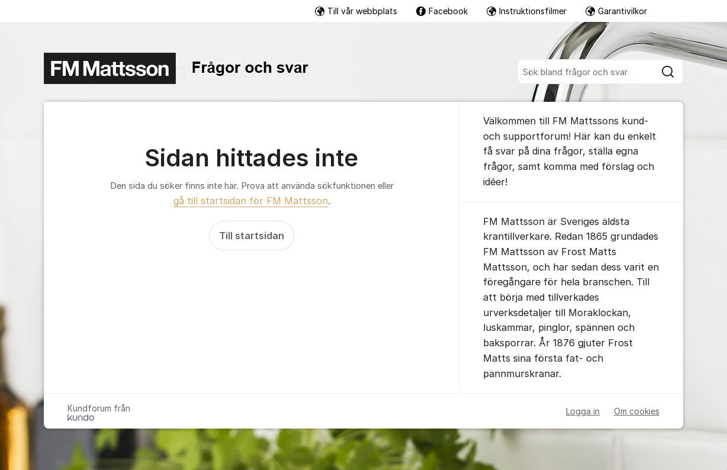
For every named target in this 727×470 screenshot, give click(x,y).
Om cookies (637, 411)
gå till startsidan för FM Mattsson (250, 201)
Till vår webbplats (356, 11)
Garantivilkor (616, 11)
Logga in (583, 411)
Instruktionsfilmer (527, 11)
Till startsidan (251, 236)
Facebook (442, 11)
